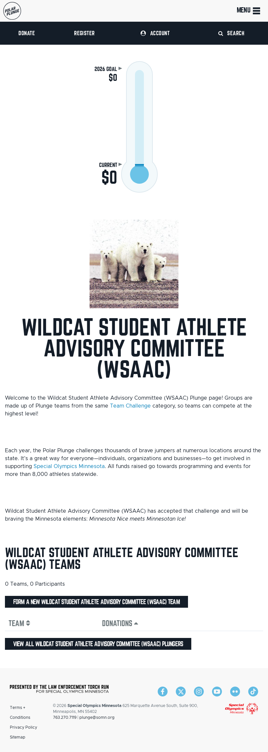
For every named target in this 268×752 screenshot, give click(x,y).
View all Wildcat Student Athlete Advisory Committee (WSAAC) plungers (98, 643)
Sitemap (17, 737)
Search (231, 33)
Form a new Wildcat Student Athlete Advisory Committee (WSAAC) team (96, 601)
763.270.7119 (64, 717)
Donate (26, 33)
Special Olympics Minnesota (69, 466)
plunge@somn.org (97, 717)
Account (155, 33)
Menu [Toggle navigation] (249, 11)
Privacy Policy (23, 727)
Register (84, 33)
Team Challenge (130, 406)
